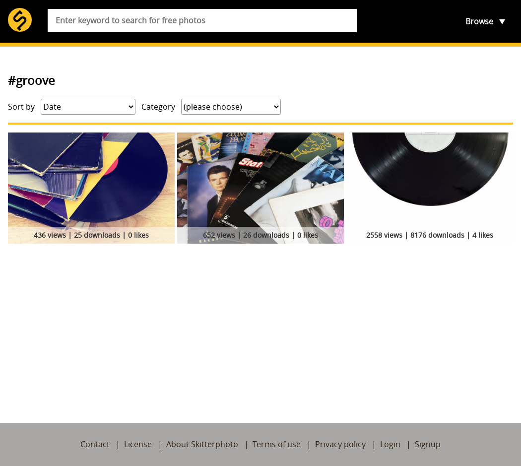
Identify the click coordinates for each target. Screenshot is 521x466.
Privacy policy (340, 444)
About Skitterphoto (202, 444)
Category (158, 106)
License (138, 444)
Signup (428, 444)
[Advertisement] (260, 321)
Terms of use (277, 444)
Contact (95, 444)
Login (390, 444)
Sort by (21, 106)
